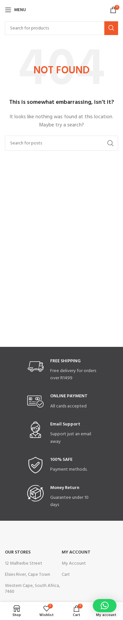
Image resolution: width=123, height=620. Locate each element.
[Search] (61, 28)
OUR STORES (18, 552)
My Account (76, 552)
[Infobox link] (61, 370)
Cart (66, 574)
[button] (104, 605)
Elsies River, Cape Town (27, 574)
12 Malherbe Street (23, 563)
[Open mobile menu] (15, 9)
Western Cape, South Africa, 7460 (32, 588)
